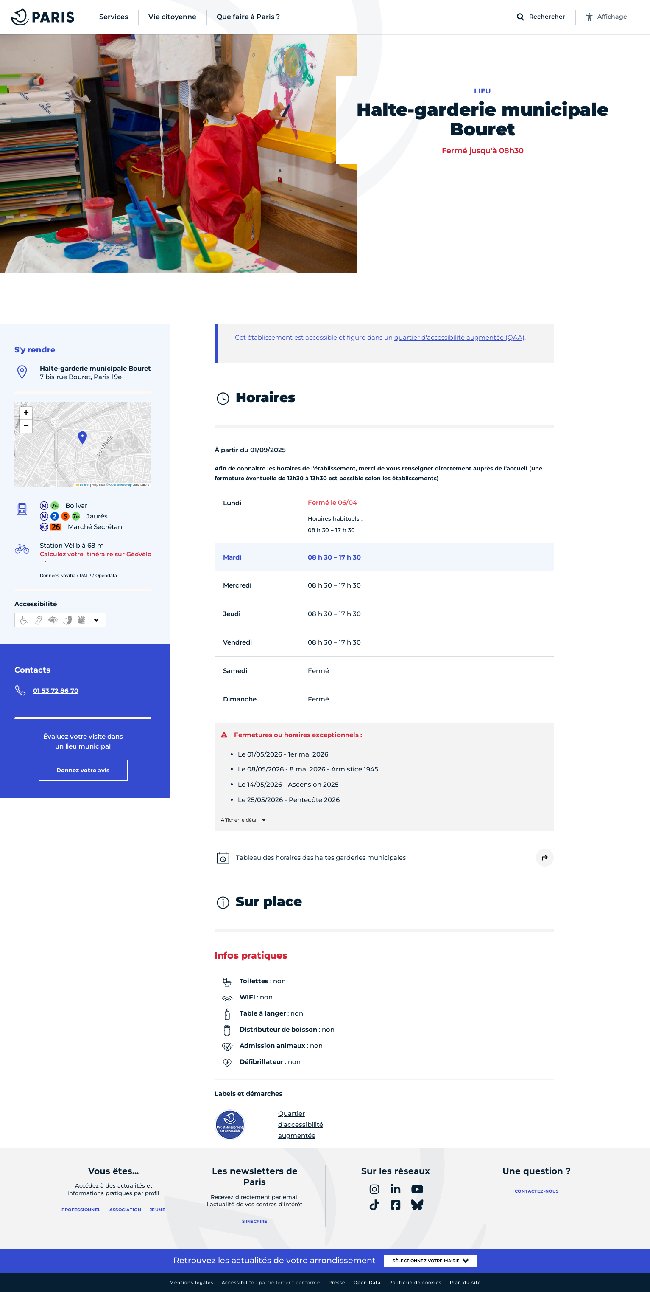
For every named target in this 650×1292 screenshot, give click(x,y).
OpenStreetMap (120, 485)
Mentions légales (191, 1282)
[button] (82, 438)
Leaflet (82, 485)
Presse (337, 1282)
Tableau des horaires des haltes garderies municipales (321, 857)
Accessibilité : (271, 1282)
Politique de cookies (415, 1282)
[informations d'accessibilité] (60, 620)
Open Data (367, 1282)
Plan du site (465, 1282)
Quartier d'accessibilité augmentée (269, 1124)
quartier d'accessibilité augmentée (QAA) (459, 337)
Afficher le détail (240, 820)
